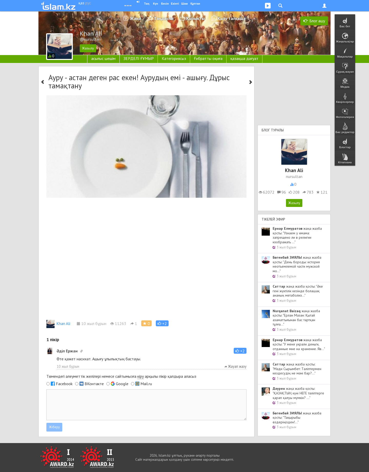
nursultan (294, 176)
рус (88, 2)
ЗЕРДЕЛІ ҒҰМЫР (139, 58)
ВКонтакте (94, 384)
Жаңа (135, 18)
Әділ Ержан (67, 350)
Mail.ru (146, 384)
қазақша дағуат (244, 58)
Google (122, 384)
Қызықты (195, 18)
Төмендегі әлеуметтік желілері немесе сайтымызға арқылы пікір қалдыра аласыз (121, 376)
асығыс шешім (103, 58)
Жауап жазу (235, 366)
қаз (81, 2)
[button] (162, 323)
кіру (140, 376)
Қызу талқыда (231, 18)
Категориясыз (174, 58)
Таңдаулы (163, 18)
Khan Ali (58, 323)
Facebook (64, 384)
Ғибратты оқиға (208, 58)
